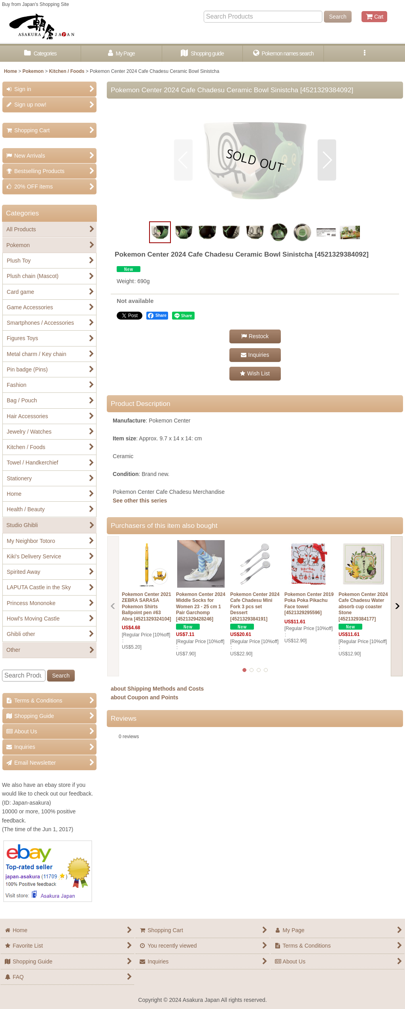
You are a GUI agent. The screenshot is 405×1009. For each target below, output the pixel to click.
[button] (364, 54)
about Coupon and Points (144, 697)
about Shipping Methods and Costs (157, 688)
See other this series (140, 500)
